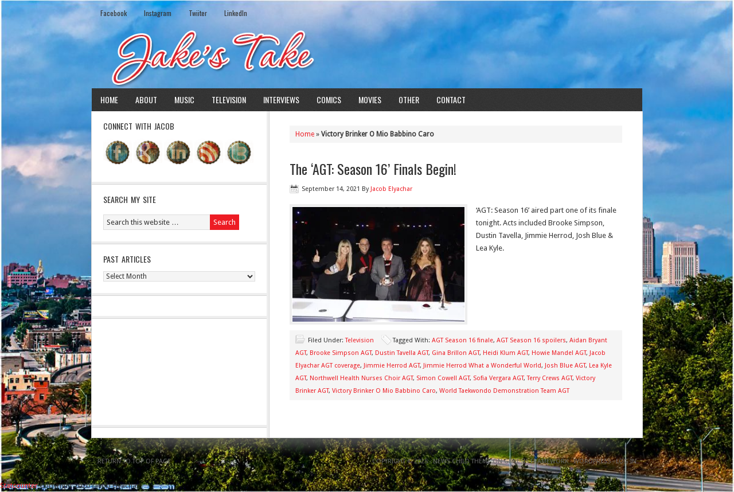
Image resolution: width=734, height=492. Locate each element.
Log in (626, 461)
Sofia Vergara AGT (498, 378)
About (146, 99)
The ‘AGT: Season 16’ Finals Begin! (373, 168)
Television (229, 99)
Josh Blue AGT (565, 365)
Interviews (281, 99)
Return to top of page (134, 461)
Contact (451, 99)
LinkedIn (235, 13)
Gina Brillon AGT (455, 353)
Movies (369, 99)
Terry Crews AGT (549, 378)
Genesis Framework (536, 461)
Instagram (157, 13)
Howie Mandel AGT (559, 353)
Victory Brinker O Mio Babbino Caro (384, 391)
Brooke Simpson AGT (341, 353)
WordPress (592, 461)
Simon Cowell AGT (443, 378)
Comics (329, 99)
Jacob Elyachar (391, 189)
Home (109, 99)
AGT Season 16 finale (462, 340)
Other (409, 99)
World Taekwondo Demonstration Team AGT (504, 391)
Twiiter (198, 13)
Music (184, 99)
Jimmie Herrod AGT (392, 365)
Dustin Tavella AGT (401, 353)
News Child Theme (462, 461)
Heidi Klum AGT (505, 353)
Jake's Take (367, 56)
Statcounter (19, 485)
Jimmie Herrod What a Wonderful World (482, 365)
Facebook (113, 13)
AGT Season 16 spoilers (531, 340)
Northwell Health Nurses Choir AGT (361, 378)
